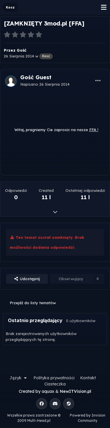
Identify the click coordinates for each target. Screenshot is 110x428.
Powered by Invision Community (87, 418)
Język (19, 377)
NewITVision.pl (75, 391)
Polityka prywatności (54, 377)
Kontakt (88, 377)
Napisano (45, 84)
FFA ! (93, 129)
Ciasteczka (55, 384)
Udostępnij (27, 278)
